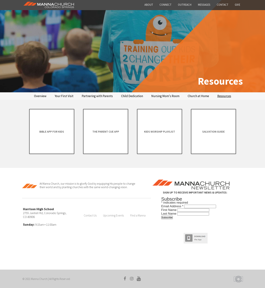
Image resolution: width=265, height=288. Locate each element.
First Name (169, 210)
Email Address (172, 206)
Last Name (169, 213)
